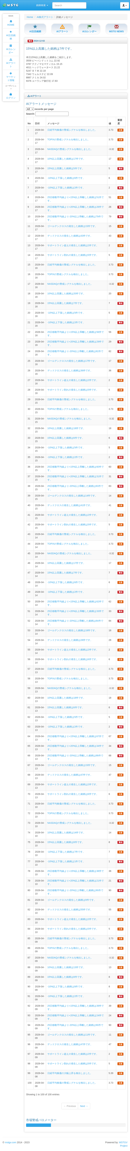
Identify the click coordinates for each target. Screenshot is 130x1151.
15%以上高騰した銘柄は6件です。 (65, 438)
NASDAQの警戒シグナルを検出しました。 (70, 149)
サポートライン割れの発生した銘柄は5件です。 (73, 255)
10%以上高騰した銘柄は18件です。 (66, 428)
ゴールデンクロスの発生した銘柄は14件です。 (72, 495)
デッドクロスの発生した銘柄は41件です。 (70, 505)
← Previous (70, 1106)
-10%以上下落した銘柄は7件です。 (66, 851)
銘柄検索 (42, 5)
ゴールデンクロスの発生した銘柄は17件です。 (72, 361)
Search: (47, 114)
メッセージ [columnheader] (53, 123)
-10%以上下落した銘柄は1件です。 (66, 861)
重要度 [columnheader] (119, 122)
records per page (40, 109)
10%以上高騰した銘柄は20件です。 (66, 293)
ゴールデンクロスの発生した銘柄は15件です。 (72, 226)
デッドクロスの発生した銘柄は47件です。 (70, 774)
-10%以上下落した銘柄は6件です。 (66, 178)
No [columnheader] (29, 123)
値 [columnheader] (110, 123)
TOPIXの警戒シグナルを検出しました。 (68, 139)
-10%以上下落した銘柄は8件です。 (66, 986)
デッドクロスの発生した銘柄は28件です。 (70, 640)
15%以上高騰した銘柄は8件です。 (65, 842)
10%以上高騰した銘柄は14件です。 (66, 832)
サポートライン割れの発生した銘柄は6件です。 (73, 659)
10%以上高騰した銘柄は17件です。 (66, 158)
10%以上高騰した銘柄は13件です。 (66, 967)
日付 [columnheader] (37, 123)
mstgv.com (10, 1142)
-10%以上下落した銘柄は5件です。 (66, 312)
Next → (84, 1106)
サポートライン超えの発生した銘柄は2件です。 (73, 245)
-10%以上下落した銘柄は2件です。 (66, 187)
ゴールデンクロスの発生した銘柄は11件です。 (72, 1034)
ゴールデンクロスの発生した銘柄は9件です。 (71, 900)
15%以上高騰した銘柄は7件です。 (65, 303)
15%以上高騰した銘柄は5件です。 (65, 168)
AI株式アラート (45, 17)
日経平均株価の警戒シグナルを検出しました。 (72, 130)
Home (30, 17)
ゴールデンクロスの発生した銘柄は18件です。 (72, 630)
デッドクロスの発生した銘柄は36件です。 (70, 370)
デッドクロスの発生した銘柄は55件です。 (70, 909)
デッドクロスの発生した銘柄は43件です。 (70, 235)
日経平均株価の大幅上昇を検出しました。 (69, 1073)
